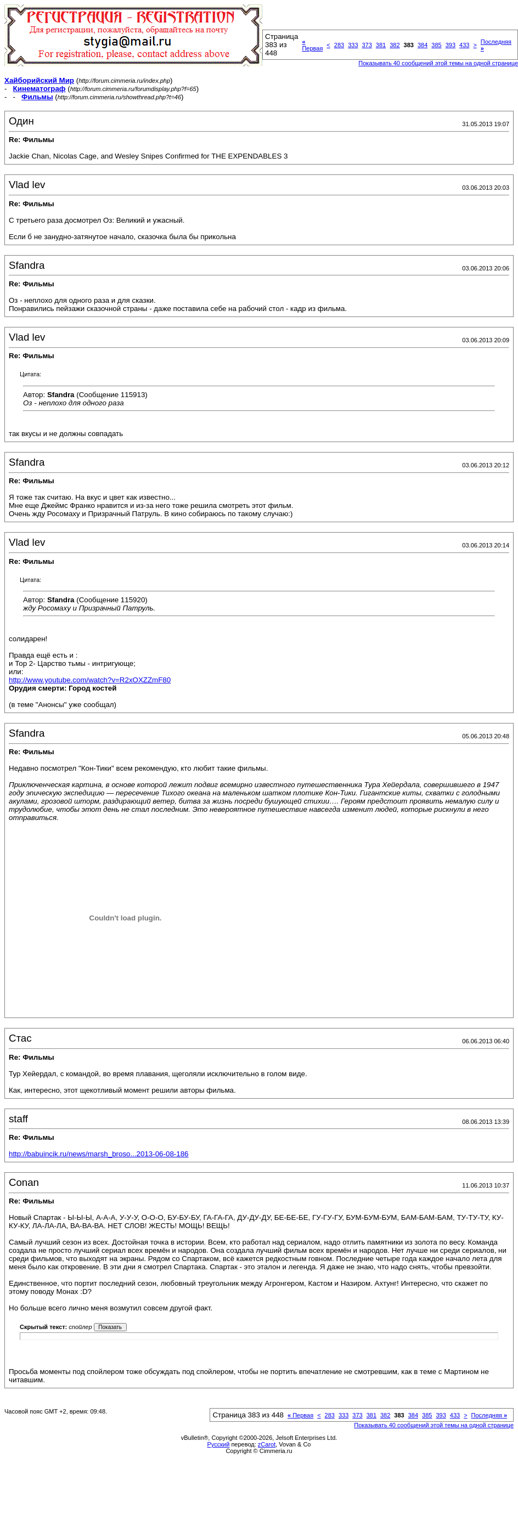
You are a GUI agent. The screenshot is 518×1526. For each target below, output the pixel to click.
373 (367, 45)
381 (381, 45)
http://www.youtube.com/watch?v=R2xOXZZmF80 (90, 680)
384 (422, 45)
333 (353, 45)
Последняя (489, 1415)
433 (464, 45)
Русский (218, 1444)
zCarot (266, 1444)
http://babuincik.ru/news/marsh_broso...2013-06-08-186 (98, 1154)
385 (436, 45)
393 (450, 45)
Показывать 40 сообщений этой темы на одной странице (434, 1425)
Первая (312, 45)
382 (394, 45)
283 (339, 45)
